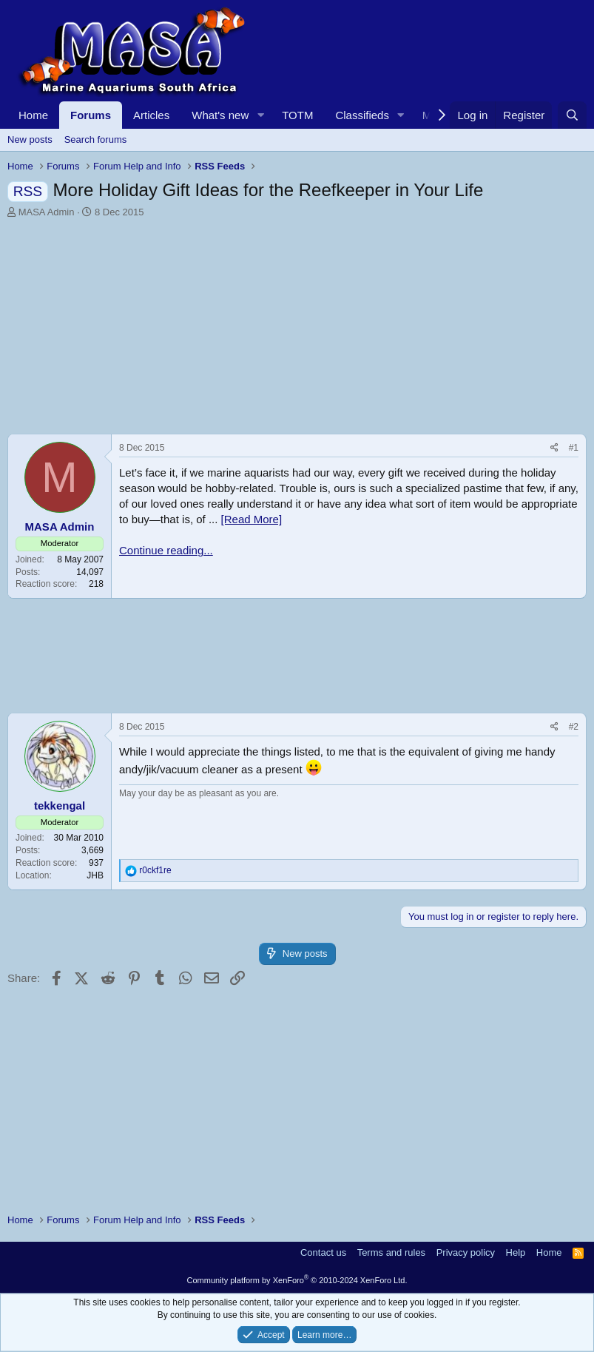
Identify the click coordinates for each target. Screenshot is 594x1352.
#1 (573, 448)
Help (516, 1252)
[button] (260, 115)
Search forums (95, 139)
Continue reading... (166, 550)
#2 (573, 727)
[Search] (572, 115)
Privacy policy (465, 1252)
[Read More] (252, 519)
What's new (220, 115)
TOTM (297, 115)
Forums (90, 115)
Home (33, 115)
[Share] (554, 448)
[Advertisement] (297, 330)
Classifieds (362, 115)
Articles (151, 115)
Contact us (323, 1252)
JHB (95, 875)
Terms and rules (391, 1252)
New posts (30, 139)
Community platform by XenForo (297, 1280)
